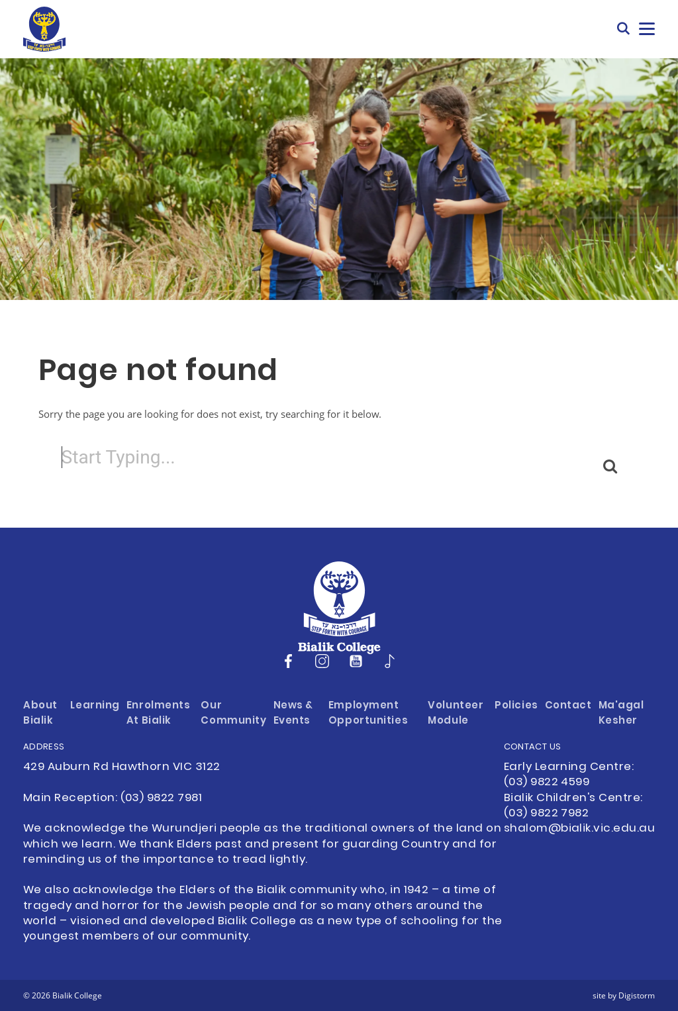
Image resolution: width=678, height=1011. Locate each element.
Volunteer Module (455, 714)
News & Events (293, 714)
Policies (516, 706)
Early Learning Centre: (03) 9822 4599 (569, 775)
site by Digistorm (624, 995)
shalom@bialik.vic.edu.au (579, 829)
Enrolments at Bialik (158, 714)
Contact (568, 706)
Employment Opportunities (368, 714)
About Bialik (40, 714)
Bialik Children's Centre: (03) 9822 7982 (573, 806)
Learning (95, 706)
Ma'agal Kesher (621, 714)
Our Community (233, 714)
